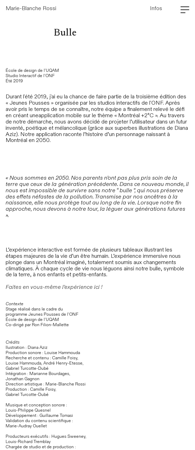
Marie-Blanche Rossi (31, 8)
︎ (185, 9)
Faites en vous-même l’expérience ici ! (54, 287)
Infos (156, 8)
